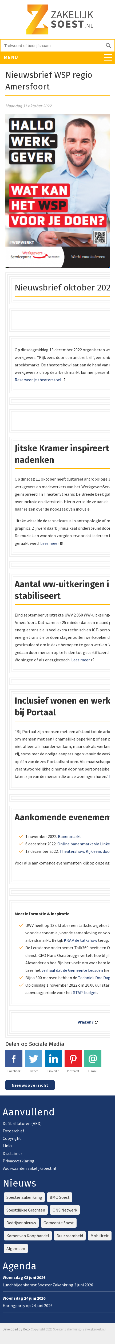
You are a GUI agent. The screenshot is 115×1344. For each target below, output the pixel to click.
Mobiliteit (99, 1235)
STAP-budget (85, 992)
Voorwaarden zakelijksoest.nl (29, 1168)
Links (7, 1145)
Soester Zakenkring (24, 1197)
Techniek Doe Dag (94, 977)
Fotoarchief (13, 1130)
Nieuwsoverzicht (30, 1085)
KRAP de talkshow (80, 940)
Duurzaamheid (70, 1235)
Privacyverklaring (18, 1160)
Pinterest (73, 1061)
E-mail (92, 1061)
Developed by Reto (16, 1329)
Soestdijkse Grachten (25, 1210)
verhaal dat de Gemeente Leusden (72, 970)
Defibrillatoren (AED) (22, 1123)
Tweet (33, 1061)
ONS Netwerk (65, 1210)
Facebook (13, 1061)
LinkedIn (53, 1061)
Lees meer (49, 543)
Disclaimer (12, 1153)
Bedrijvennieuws (21, 1222)
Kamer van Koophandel (27, 1235)
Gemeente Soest (58, 1222)
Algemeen (15, 1248)
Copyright (12, 1138)
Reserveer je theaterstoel (38, 379)
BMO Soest (60, 1197)
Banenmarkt (69, 836)
